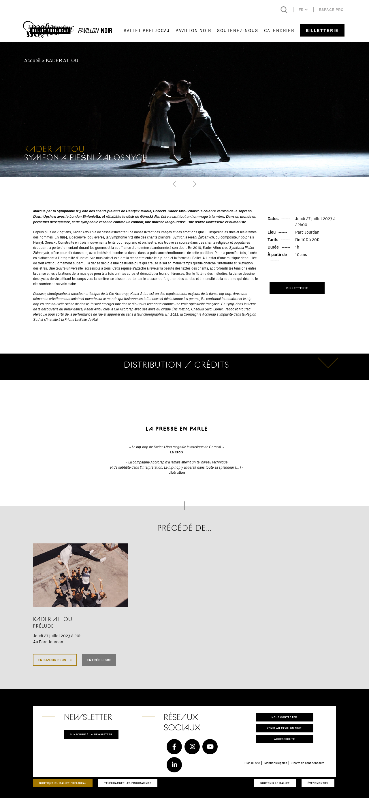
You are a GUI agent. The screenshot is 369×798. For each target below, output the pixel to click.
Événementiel (318, 782)
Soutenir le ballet (275, 782)
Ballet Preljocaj (147, 30)
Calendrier (279, 30)
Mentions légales (275, 763)
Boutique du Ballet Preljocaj (62, 782)
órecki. (217, 446)
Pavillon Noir (193, 30)
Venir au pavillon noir (284, 728)
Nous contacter (284, 717)
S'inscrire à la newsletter (91, 734)
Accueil (32, 60)
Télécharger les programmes (127, 782)
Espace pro (331, 9)
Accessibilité (284, 738)
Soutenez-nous (237, 30)
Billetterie (322, 30)
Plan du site (252, 763)
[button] (175, 184)
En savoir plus (55, 660)
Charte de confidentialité (307, 763)
